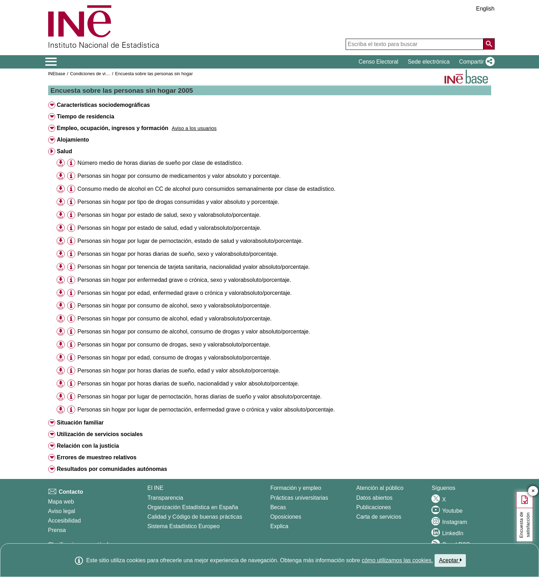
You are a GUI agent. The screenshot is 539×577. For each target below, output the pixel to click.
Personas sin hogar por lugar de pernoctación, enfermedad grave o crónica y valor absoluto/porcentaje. (206, 410)
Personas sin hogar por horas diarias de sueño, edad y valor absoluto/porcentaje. (178, 371)
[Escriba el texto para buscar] (414, 44)
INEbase (56, 73)
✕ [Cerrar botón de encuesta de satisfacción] (533, 491)
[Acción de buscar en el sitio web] (489, 44)
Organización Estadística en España (192, 507)
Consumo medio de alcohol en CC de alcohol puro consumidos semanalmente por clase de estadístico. (206, 189)
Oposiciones (285, 517)
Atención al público (379, 488)
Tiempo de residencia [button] (85, 116)
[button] (475, 62)
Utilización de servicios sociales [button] (100, 434)
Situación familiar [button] (80, 423)
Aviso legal (61, 511)
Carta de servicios (378, 517)
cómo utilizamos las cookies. (397, 560)
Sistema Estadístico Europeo (183, 526)
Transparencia (165, 498)
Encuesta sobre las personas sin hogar (154, 73)
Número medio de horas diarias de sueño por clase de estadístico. (160, 163)
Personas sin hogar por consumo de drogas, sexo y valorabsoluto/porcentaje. (173, 345)
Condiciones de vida (90, 73)
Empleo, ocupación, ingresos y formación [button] (112, 128)
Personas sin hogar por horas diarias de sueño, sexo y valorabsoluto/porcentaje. (177, 254)
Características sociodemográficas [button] (103, 105)
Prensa (57, 530)
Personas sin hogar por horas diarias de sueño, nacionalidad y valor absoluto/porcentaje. (188, 384)
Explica (279, 526)
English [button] (485, 9)
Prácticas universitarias (299, 498)
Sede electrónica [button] (429, 62)
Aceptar (450, 560)
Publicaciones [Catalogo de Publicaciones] (373, 507)
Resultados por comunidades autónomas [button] (112, 469)
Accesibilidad (64, 521)
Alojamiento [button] (73, 140)
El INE (155, 488)
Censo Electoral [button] (378, 62)
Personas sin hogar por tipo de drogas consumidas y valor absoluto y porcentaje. (178, 202)
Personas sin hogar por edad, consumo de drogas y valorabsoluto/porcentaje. (174, 358)
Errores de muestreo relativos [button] (96, 457)
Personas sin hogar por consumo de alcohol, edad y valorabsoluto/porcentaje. (174, 319)
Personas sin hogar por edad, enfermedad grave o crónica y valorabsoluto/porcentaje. (184, 293)
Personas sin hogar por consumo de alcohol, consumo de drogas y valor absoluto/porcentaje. (193, 332)
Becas (278, 507)
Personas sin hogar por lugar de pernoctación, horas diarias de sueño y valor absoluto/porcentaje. (199, 397)
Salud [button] (64, 151)
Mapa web (61, 502)
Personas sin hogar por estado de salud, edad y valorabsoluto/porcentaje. (169, 228)
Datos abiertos (374, 498)
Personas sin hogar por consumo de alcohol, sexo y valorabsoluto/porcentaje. (174, 306)
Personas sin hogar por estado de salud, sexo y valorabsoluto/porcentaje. (169, 215)
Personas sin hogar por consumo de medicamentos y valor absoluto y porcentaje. (179, 176)
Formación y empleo (295, 488)
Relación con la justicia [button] (88, 446)
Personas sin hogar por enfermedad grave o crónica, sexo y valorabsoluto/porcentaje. (184, 280)
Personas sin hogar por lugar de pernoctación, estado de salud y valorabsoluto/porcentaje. (190, 241)
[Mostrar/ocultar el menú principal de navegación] (51, 62)
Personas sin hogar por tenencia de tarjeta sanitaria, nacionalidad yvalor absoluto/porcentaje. (193, 267)
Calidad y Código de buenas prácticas (194, 517)
